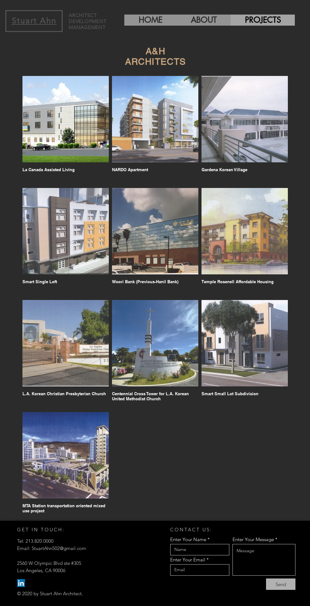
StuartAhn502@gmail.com (59, 548)
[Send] (280, 584)
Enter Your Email (187, 559)
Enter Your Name (188, 539)
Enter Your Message (253, 539)
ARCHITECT (83, 15)
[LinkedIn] (21, 583)
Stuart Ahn (34, 20)
